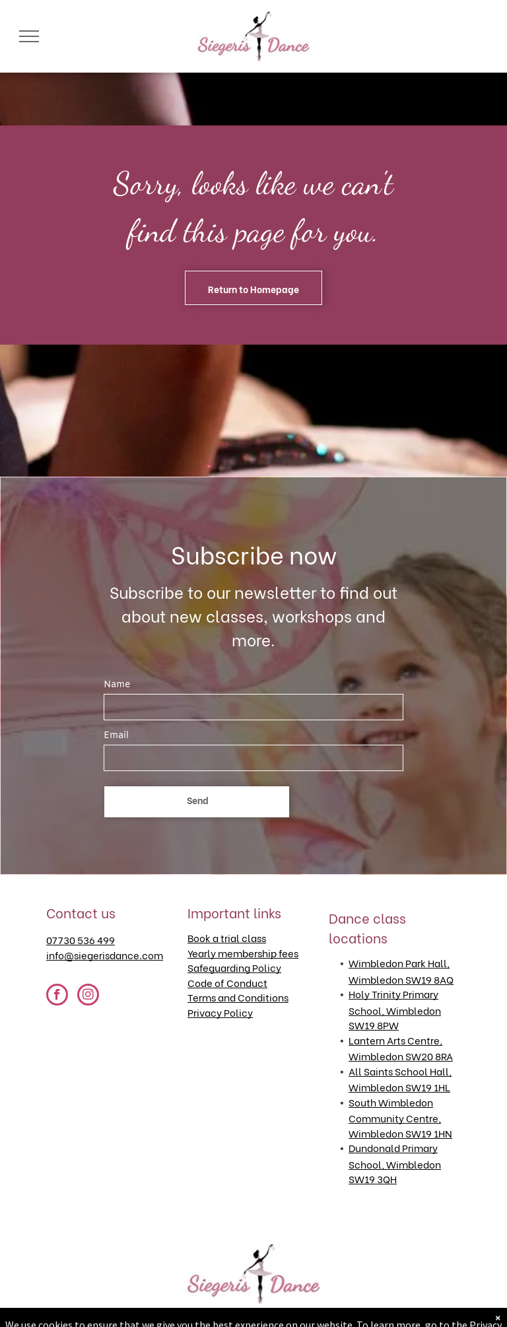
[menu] (29, 36)
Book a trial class (226, 937)
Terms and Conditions (237, 997)
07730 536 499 (80, 939)
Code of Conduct (227, 982)
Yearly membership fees (242, 952)
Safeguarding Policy (234, 967)
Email (116, 736)
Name (117, 685)
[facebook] (57, 996)
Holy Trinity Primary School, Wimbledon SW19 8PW (395, 1009)
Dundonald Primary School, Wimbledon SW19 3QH (395, 1163)
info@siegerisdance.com (104, 954)
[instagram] (88, 996)
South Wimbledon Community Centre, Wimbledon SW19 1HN (400, 1117)
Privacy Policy (220, 1012)
